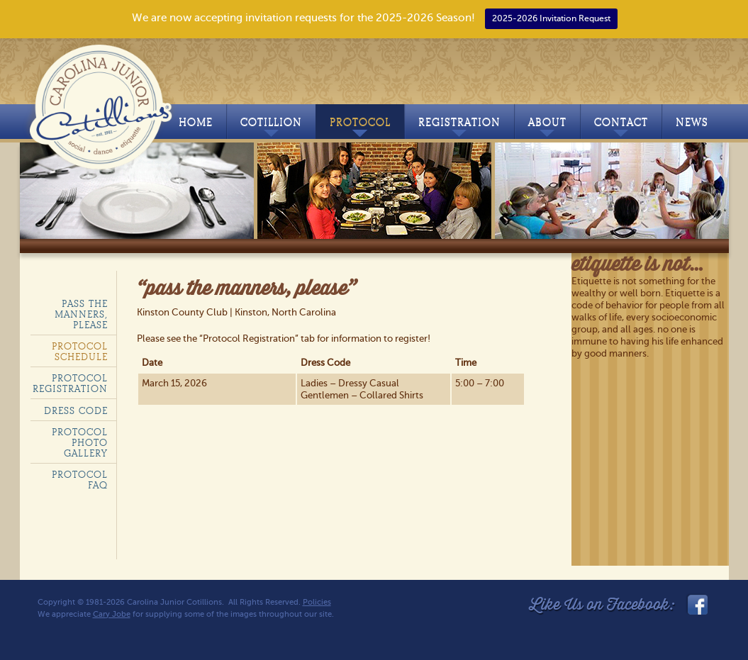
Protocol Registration (70, 383)
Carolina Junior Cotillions (103, 104)
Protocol (360, 126)
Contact (621, 126)
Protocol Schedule (80, 351)
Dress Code (76, 410)
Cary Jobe (111, 614)
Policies (317, 602)
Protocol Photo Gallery (80, 443)
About (547, 126)
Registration (459, 126)
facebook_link (696, 604)
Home (196, 122)
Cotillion (271, 126)
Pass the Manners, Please (81, 314)
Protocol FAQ (80, 480)
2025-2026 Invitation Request (551, 18)
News (692, 122)
